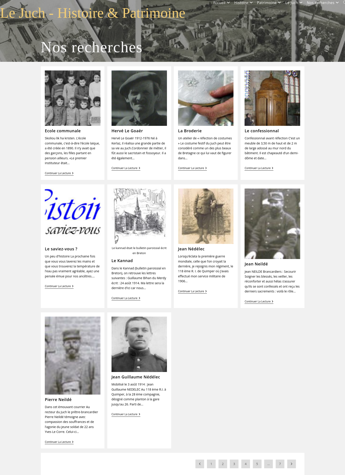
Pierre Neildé (58, 399)
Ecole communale (63, 130)
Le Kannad (122, 260)
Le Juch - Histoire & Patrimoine (92, 13)
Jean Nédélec (191, 248)
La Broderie (190, 130)
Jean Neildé (256, 264)
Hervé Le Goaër (127, 130)
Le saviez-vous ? (61, 248)
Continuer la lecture (59, 173)
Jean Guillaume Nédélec (136, 377)
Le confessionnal (262, 130)
